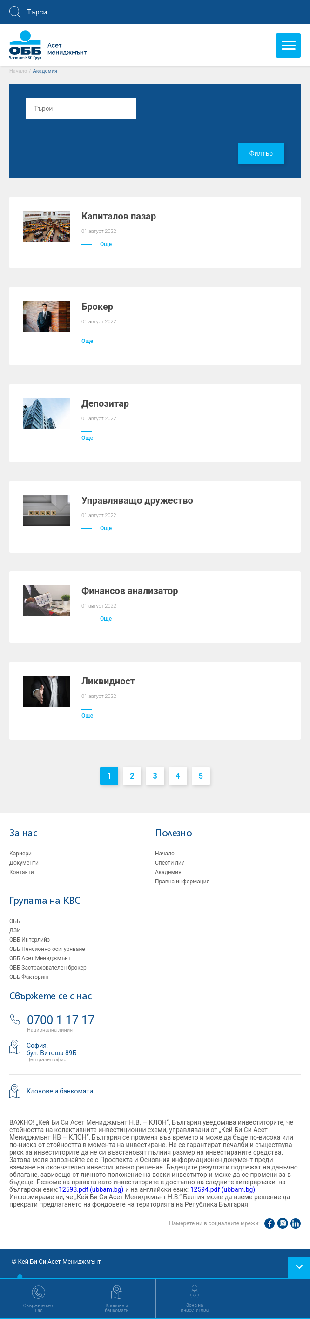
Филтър (261, 153)
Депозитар (105, 403)
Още (96, 244)
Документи (24, 863)
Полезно (173, 833)
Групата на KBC (44, 901)
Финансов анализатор (129, 590)
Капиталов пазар (118, 216)
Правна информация (182, 881)
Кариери (20, 853)
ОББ (14, 921)
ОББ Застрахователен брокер (48, 967)
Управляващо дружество (137, 500)
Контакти (21, 872)
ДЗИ (15, 930)
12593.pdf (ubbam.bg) (91, 1189)
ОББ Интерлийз (29, 939)
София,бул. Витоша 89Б (52, 1049)
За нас (23, 833)
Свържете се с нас (50, 996)
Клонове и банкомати (60, 1091)
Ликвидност (108, 681)
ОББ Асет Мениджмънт (40, 958)
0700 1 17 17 (60, 1020)
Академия (168, 872)
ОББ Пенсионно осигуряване (47, 949)
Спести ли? (169, 863)
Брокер (97, 306)
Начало (18, 71)
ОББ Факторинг (29, 977)
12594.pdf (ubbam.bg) (223, 1189)
